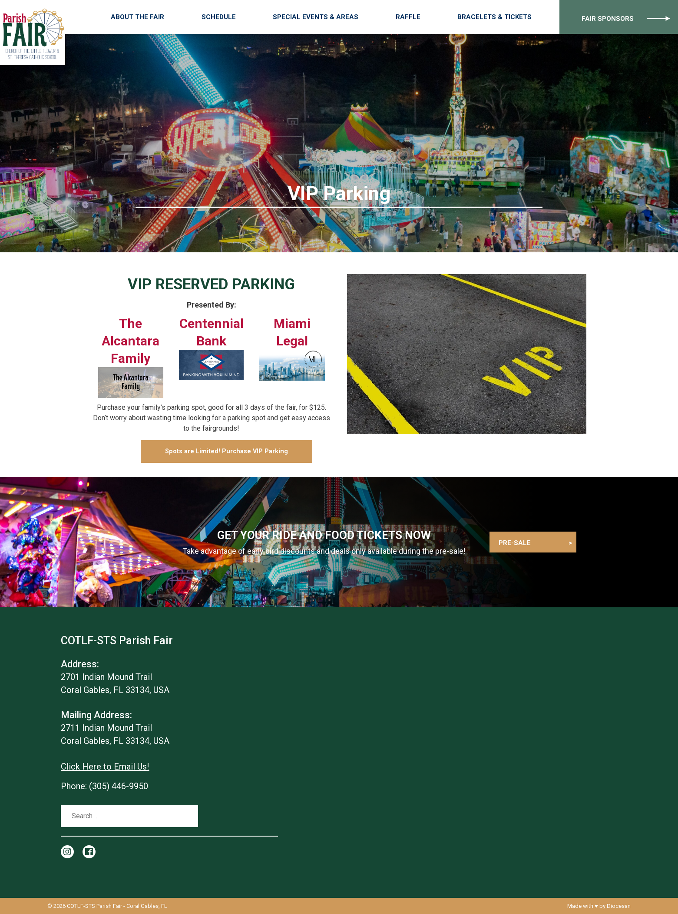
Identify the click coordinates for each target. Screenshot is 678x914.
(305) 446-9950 (118, 786)
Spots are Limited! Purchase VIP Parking (226, 451)
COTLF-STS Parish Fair (94, 906)
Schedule (265, 17)
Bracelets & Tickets (497, 17)
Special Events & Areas (347, 17)
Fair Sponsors (600, 17)
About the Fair (199, 17)
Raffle (425, 17)
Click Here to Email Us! (105, 766)
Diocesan (619, 906)
